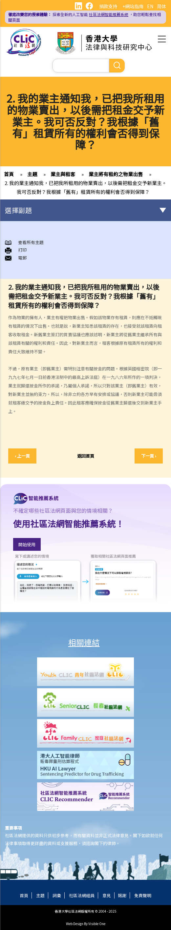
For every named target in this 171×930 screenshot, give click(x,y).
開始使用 (26, 544)
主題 (32, 174)
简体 (161, 6)
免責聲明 (142, 895)
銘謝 (122, 895)
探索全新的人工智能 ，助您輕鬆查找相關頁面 (84, 17)
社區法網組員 (82, 895)
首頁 (9, 174)
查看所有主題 (31, 242)
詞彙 (57, 895)
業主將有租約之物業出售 (116, 174)
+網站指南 (132, 6)
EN (150, 6)
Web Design (74, 923)
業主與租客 (63, 174)
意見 (106, 895)
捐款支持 (108, 6)
